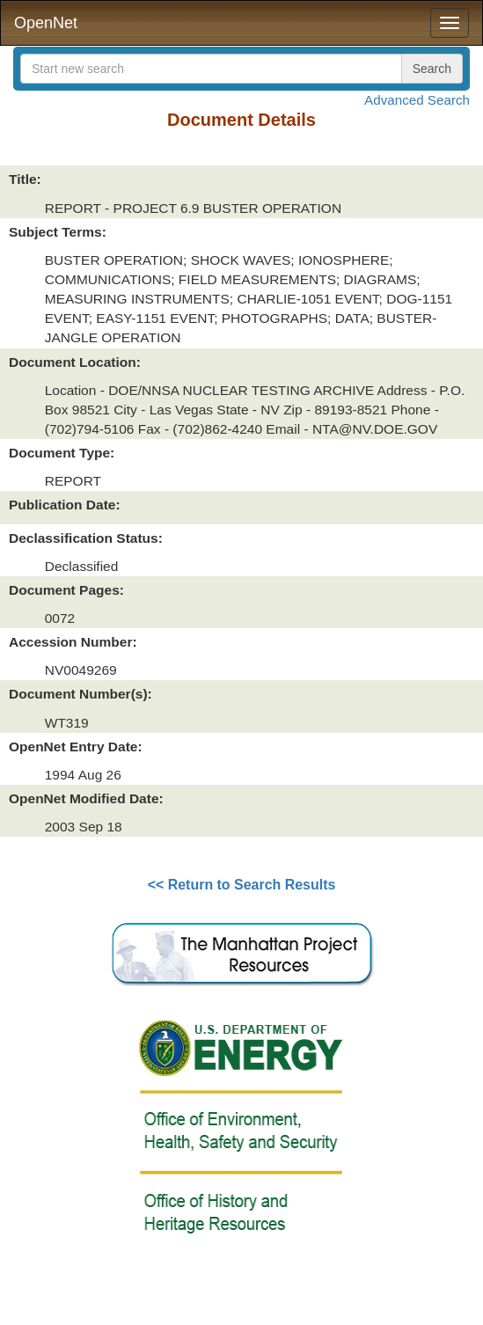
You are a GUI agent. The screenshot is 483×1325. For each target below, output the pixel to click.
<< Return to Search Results (242, 884)
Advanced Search (417, 99)
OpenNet (45, 23)
